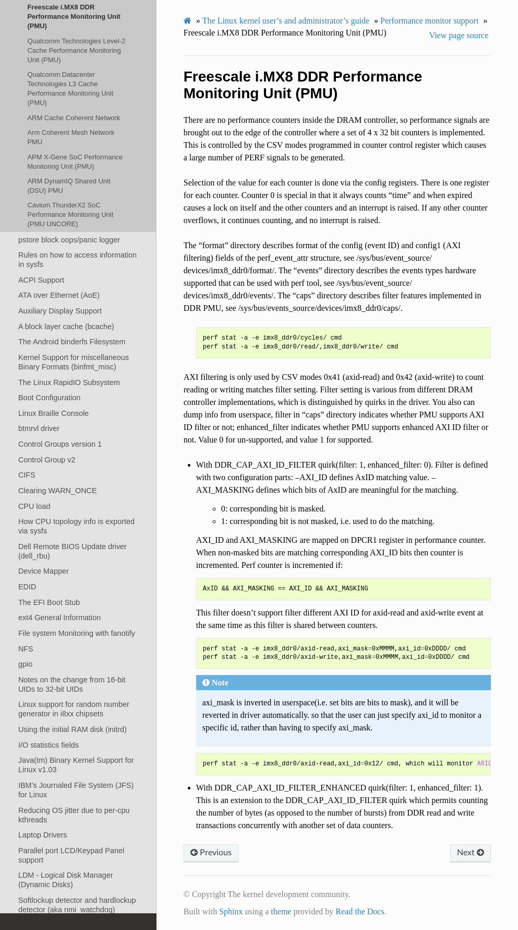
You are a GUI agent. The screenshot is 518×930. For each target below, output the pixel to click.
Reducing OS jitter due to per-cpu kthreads (74, 815)
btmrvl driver (38, 428)
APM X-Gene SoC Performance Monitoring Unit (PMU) (75, 161)
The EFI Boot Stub (49, 602)
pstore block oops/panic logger (69, 240)
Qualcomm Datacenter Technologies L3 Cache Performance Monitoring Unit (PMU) (70, 89)
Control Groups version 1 (60, 444)
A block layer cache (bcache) (66, 326)
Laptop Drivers (42, 835)
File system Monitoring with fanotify (76, 633)
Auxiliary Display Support (60, 311)
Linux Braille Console (53, 413)
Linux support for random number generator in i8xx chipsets (73, 709)
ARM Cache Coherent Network (73, 118)
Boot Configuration (49, 397)
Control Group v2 (47, 460)
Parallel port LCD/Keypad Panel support (71, 855)
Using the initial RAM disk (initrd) (72, 729)
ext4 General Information (59, 617)
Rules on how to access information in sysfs (77, 260)
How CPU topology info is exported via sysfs (76, 526)
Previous (211, 852)
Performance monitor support (429, 20)
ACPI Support (41, 280)
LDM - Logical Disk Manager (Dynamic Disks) (65, 880)
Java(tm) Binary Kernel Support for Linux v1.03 (76, 765)
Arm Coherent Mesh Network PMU (70, 137)
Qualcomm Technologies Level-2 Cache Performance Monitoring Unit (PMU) (76, 50)
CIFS (26, 475)
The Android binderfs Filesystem (72, 342)
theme (281, 911)
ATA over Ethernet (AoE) (59, 295)
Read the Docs (359, 911)
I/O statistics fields (48, 745)
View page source (459, 35)
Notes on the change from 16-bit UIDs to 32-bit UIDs (72, 684)
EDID (27, 587)
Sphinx (231, 911)
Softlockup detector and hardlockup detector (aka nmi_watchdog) (77, 905)
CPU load (34, 506)
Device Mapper (43, 571)
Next (470, 852)
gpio (25, 664)
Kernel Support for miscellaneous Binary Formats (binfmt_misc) (73, 362)
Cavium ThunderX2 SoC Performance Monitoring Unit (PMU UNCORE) (70, 214)
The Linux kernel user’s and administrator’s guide (285, 20)
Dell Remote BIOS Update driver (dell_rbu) (72, 551)
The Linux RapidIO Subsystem (69, 382)
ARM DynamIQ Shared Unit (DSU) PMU (68, 185)
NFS (25, 649)
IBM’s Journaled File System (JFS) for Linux (76, 790)
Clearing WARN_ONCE (57, 490)
